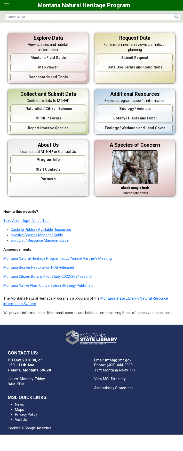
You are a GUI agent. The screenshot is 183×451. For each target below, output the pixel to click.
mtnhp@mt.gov (118, 360)
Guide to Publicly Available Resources (41, 230)
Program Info (48, 160)
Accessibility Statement (113, 388)
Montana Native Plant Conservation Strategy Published (48, 285)
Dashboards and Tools (48, 77)
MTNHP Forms (48, 118)
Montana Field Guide (48, 58)
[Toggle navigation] (6, 5)
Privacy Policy (26, 414)
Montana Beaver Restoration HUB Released (38, 267)
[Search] (92, 16)
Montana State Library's (119, 298)
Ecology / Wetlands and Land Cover (135, 128)
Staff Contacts (48, 169)
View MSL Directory (110, 379)
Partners (48, 179)
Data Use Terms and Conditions (135, 67)
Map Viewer (48, 67)
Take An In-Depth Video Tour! (27, 221)
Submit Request (134, 58)
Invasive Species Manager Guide (37, 235)
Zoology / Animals (135, 109)
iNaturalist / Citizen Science (48, 109)
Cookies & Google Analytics (30, 428)
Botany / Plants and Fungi (135, 118)
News (19, 404)
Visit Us (21, 420)
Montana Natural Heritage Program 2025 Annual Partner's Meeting (57, 258)
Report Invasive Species (48, 128)
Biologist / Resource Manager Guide (40, 240)
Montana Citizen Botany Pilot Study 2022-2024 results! (47, 276)
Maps (19, 409)
